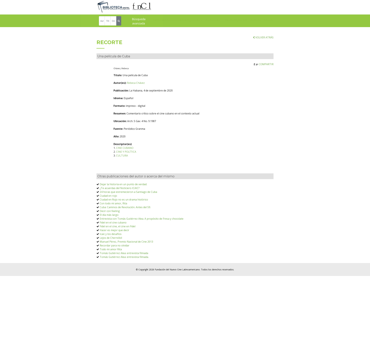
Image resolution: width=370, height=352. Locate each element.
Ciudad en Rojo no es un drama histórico (124, 211)
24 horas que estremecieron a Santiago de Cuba (128, 203)
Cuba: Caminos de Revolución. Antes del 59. (125, 218)
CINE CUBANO (146, 159)
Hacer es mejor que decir (114, 241)
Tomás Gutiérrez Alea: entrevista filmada (124, 264)
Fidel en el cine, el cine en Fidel (117, 238)
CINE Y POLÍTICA (148, 163)
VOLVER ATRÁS (263, 49)
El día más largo (109, 226)
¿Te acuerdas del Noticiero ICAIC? (120, 199)
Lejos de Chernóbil (111, 249)
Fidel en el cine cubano (113, 234)
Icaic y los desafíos (111, 245)
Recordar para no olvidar (114, 257)
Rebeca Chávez (158, 94)
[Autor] (102, 21)
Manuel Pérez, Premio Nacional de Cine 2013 (126, 253)
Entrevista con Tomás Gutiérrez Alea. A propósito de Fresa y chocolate (141, 230)
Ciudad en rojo (108, 207)
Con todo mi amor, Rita (113, 215)
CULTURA (144, 167)
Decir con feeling (110, 222)
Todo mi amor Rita (111, 261)
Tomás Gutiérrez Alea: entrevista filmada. (124, 268)
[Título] (108, 21)
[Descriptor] (113, 21)
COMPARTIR (264, 75)
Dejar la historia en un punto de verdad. (123, 196)
